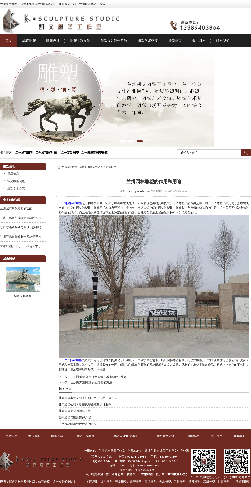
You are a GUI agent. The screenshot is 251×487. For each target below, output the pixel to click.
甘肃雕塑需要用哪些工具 (75, 411)
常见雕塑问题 (16, 181)
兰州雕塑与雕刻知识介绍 (75, 417)
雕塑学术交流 (148, 40)
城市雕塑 (29, 40)
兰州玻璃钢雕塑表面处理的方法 (91, 382)
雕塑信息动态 (94, 167)
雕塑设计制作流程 (114, 40)
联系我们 (222, 40)
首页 (8, 40)
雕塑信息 (175, 40)
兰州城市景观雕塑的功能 (16, 208)
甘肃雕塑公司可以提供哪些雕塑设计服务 (85, 404)
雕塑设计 (53, 40)
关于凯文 (199, 40)
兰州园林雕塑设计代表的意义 (78, 424)
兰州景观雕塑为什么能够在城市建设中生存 (98, 377)
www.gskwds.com (139, 191)
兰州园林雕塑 (73, 360)
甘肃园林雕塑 (73, 203)
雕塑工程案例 (80, 40)
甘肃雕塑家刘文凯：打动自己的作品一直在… (88, 398)
